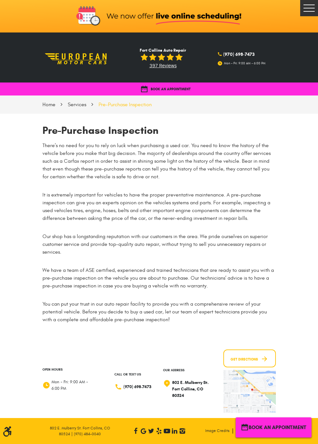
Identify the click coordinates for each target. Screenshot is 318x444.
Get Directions (249, 359)
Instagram (182, 431)
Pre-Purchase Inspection (125, 105)
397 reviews (163, 65)
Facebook (136, 431)
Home (48, 105)
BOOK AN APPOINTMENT (165, 89)
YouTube (167, 431)
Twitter (151, 431)
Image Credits (217, 430)
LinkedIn (175, 431)
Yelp (159, 431)
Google (143, 431)
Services (77, 105)
